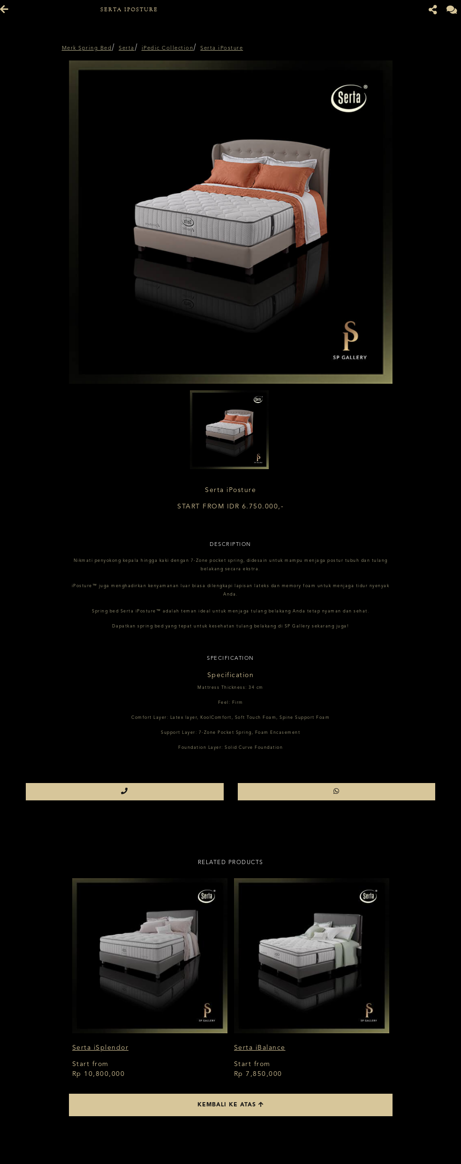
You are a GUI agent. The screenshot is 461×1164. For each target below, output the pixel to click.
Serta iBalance (260, 1048)
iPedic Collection (168, 48)
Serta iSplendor (100, 1048)
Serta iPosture (221, 48)
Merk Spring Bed (87, 48)
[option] (231, 222)
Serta (127, 48)
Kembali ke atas (230, 1105)
